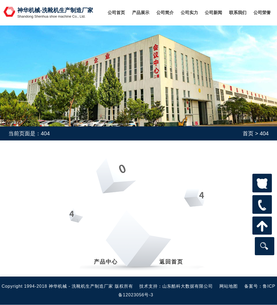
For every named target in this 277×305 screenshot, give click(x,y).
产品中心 (106, 262)
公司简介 (165, 12)
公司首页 (116, 12)
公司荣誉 (262, 12)
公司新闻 (213, 12)
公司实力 (189, 12)
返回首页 (171, 262)
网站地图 (228, 286)
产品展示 (140, 12)
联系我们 (237, 12)
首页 (248, 133)
